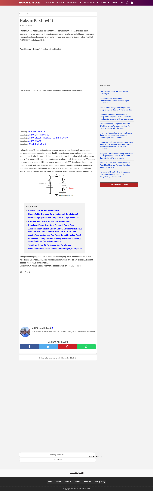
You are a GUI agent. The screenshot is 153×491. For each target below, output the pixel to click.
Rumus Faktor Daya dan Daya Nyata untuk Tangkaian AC (53, 214)
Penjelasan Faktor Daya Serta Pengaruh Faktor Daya (51, 225)
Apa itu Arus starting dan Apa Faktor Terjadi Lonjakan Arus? (54, 235)
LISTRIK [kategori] (60, 2)
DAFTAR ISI (49, 3)
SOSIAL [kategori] (105, 2)
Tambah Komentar (26, 26)
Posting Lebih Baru (57, 455)
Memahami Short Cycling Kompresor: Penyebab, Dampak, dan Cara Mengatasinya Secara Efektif (115, 174)
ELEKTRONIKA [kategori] (74, 2)
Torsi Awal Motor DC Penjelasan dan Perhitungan (49, 245)
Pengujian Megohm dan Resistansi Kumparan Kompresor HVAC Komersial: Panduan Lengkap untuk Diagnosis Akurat (116, 116)
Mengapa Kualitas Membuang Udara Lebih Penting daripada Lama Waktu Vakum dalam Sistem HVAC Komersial (117, 155)
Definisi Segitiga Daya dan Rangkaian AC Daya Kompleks (53, 218)
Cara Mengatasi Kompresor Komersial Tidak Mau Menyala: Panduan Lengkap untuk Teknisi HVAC (115, 165)
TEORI (114, 3)
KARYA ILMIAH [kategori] (91, 2)
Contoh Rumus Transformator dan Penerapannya (49, 221)
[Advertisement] (59, 68)
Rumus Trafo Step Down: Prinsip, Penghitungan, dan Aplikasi (55, 249)
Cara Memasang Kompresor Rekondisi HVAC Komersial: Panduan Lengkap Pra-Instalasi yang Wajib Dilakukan (115, 126)
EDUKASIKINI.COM (29, 2)
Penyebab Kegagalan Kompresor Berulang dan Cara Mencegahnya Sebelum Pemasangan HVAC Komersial (116, 135)
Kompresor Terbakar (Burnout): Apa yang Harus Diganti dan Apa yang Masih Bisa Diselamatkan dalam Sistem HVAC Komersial (116, 145)
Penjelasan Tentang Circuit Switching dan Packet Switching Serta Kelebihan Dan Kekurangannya (54, 240)
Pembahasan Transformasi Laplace (43, 210)
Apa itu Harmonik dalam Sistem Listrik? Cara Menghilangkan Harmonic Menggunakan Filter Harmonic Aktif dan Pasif (55, 230)
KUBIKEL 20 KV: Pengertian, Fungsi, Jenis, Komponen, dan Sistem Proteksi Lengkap (116, 108)
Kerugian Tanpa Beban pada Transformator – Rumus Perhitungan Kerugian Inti (114, 100)
